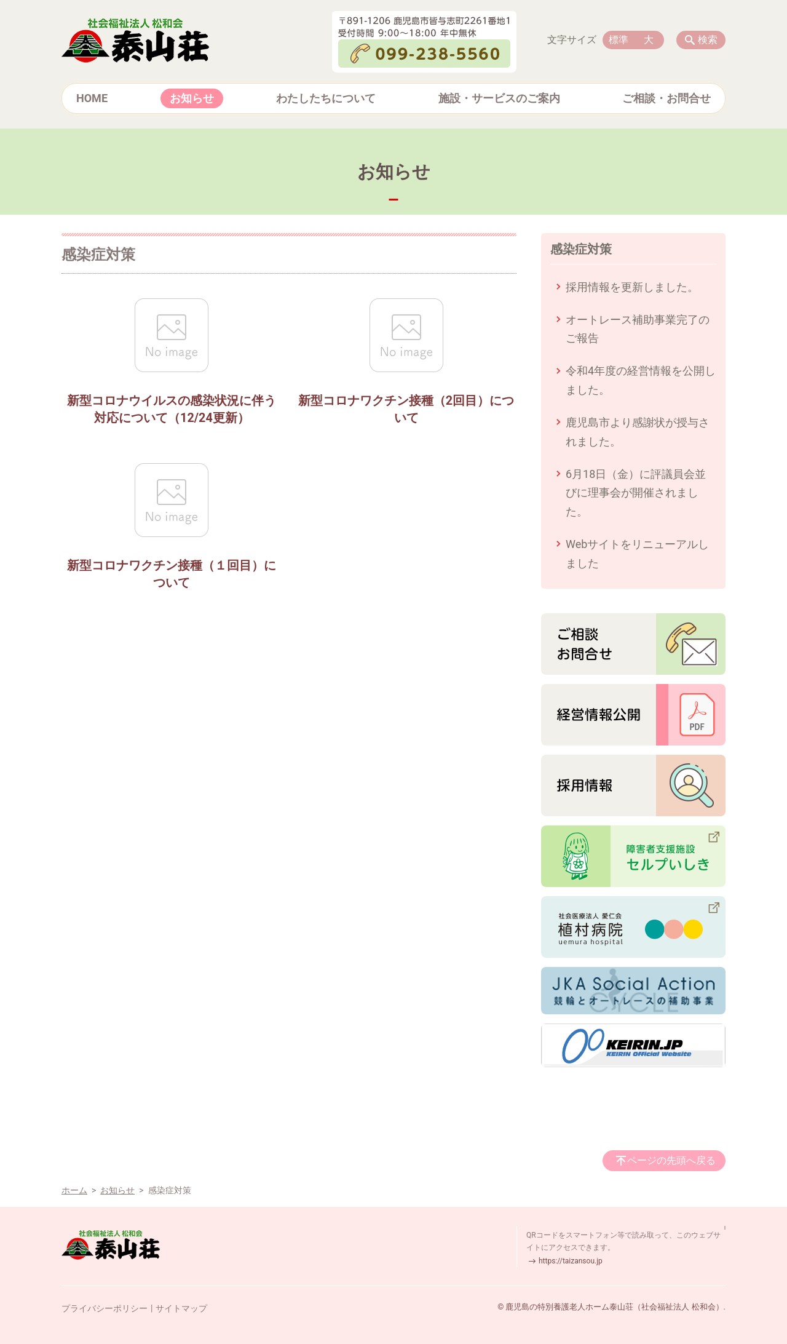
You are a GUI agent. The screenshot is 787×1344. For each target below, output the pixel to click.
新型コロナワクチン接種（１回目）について (171, 574)
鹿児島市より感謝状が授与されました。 (638, 432)
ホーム (74, 1190)
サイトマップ (181, 1308)
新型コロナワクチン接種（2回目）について (406, 409)
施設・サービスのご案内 (499, 98)
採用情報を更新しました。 (632, 286)
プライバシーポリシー (104, 1308)
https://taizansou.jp (571, 1261)
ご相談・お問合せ (666, 98)
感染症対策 (581, 249)
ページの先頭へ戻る (671, 1160)
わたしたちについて (326, 98)
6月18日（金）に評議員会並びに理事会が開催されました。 (636, 492)
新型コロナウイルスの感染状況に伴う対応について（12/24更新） (171, 409)
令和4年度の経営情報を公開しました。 (641, 380)
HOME (92, 98)
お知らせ (192, 98)
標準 (618, 40)
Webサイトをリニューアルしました (637, 554)
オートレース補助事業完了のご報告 (638, 329)
